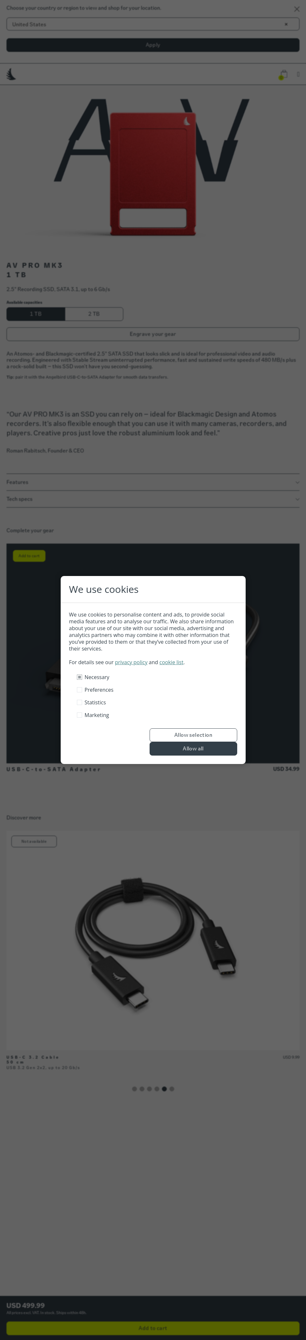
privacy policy (131, 662)
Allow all (193, 749)
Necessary (97, 677)
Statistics (95, 702)
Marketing (97, 715)
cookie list (171, 662)
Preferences (99, 689)
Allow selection (193, 735)
